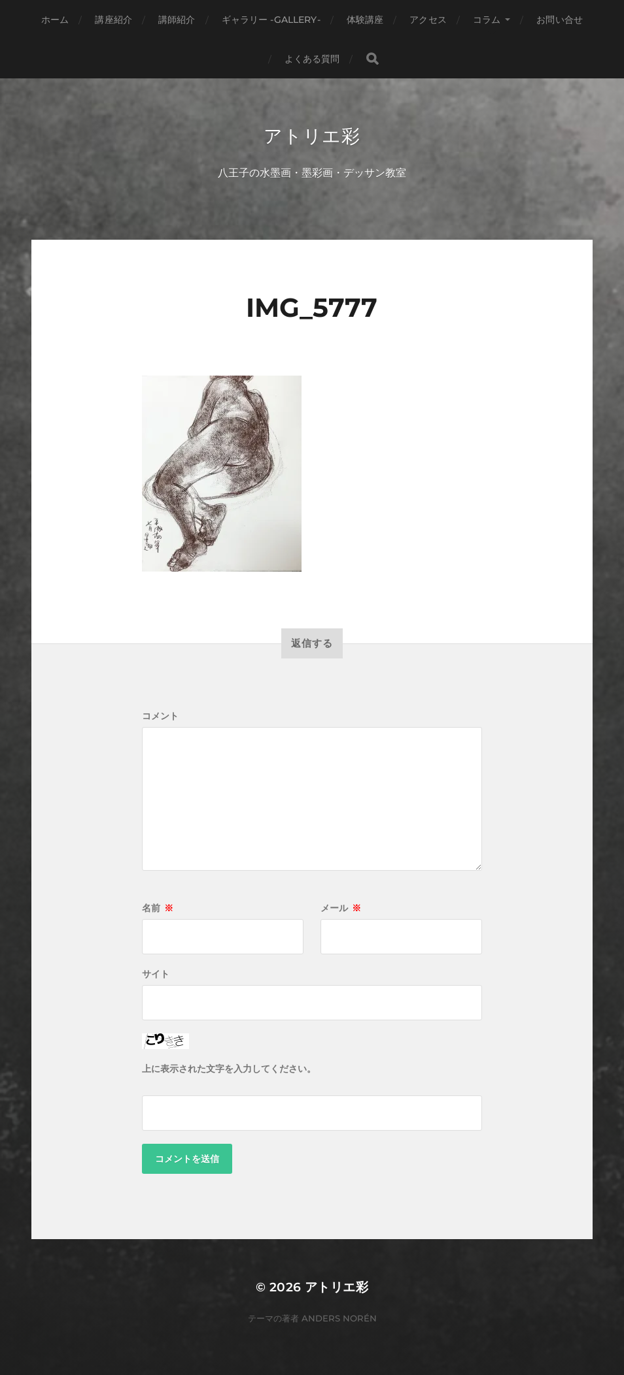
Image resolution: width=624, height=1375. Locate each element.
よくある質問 (312, 59)
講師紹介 (177, 19)
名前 (157, 908)
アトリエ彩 (312, 136)
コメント (160, 716)
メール (341, 908)
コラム (486, 19)
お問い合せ (559, 19)
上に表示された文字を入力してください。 (229, 1069)
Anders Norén (339, 1318)
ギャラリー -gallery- (271, 19)
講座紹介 (113, 19)
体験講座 (365, 19)
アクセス (428, 19)
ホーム (55, 19)
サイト (155, 974)
